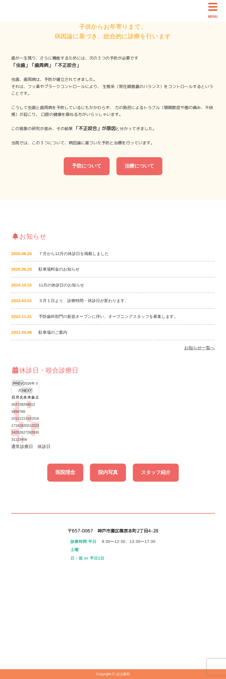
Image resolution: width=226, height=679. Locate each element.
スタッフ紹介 (156, 472)
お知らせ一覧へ (199, 348)
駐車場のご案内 (53, 332)
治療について (139, 166)
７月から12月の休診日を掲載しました (74, 253)
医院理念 (65, 472)
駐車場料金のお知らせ (59, 269)
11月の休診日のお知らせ (61, 285)
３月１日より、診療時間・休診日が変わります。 (84, 300)
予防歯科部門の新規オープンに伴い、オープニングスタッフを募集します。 (108, 316)
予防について (86, 166)
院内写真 (108, 472)
